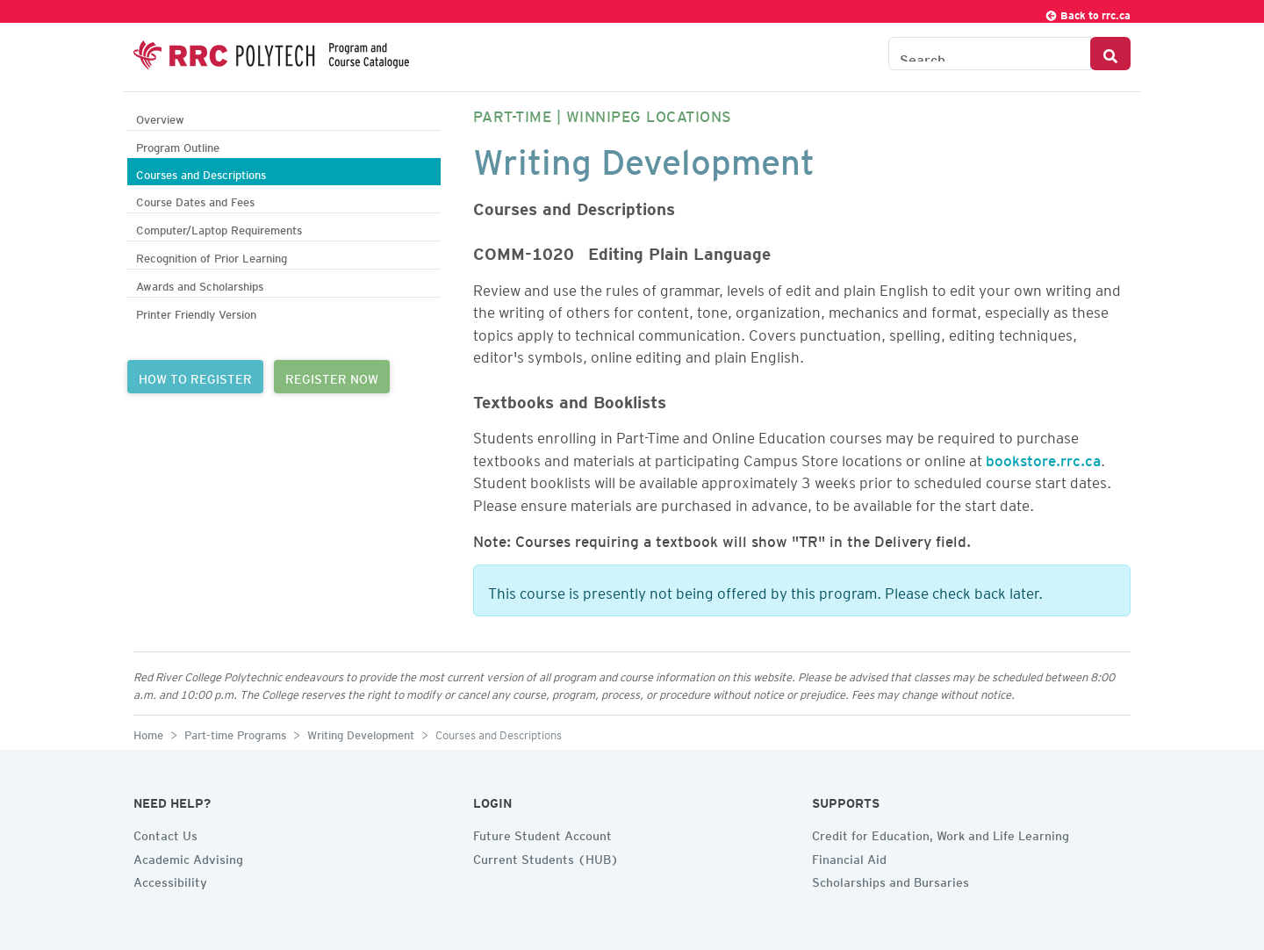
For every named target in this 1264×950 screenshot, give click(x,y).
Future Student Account (542, 833)
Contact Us (165, 833)
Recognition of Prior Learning (211, 256)
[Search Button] (1110, 53)
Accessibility (170, 879)
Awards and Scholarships (199, 284)
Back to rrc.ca (1088, 13)
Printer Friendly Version (196, 312)
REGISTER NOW (331, 376)
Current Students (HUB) (546, 857)
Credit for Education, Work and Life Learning (940, 833)
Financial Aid (849, 857)
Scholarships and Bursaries (890, 879)
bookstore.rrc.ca (1043, 457)
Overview (160, 117)
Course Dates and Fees (195, 200)
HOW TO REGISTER (195, 376)
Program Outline (177, 145)
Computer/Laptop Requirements (219, 228)
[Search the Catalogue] (989, 53)
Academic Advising (188, 857)
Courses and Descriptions (201, 172)
